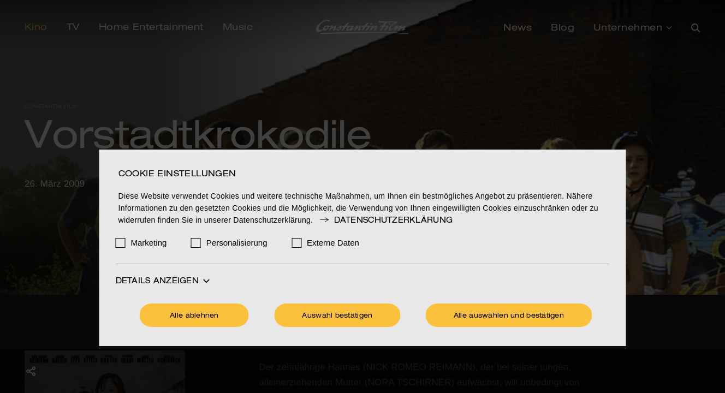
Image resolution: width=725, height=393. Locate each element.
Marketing (149, 242)
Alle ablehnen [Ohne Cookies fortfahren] (194, 316)
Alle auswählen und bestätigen (509, 316)
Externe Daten (333, 242)
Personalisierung (237, 242)
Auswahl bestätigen (337, 316)
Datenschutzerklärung (385, 220)
